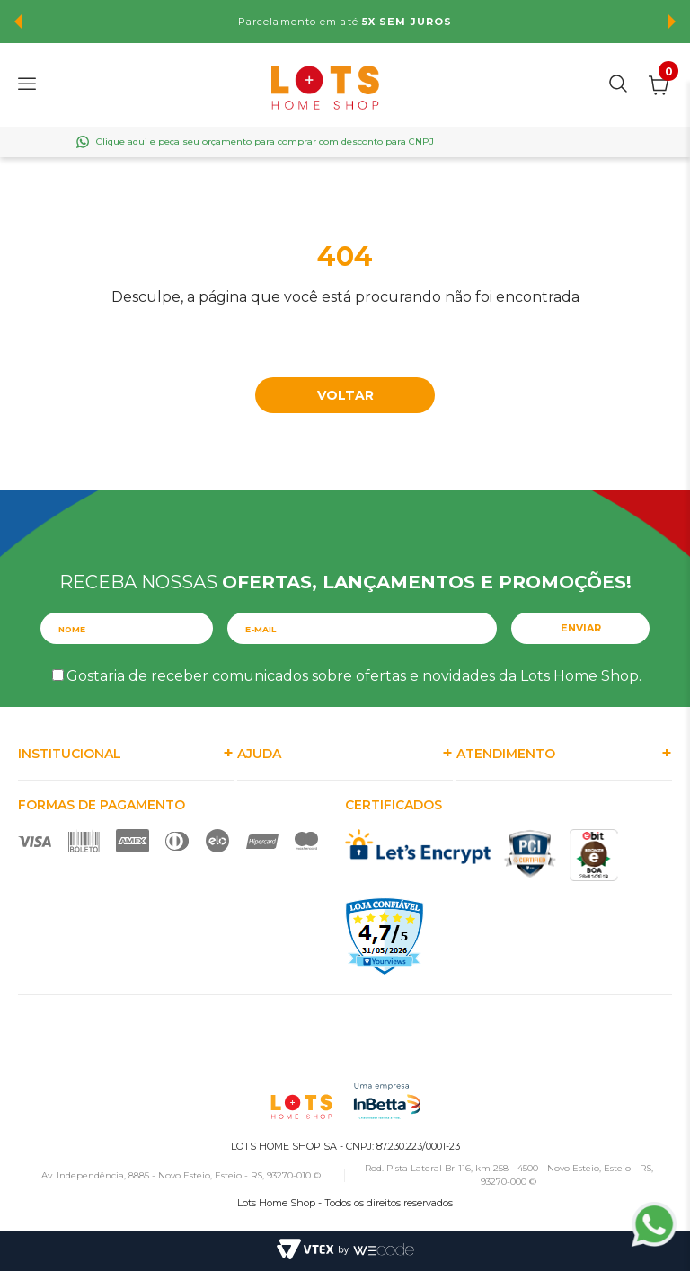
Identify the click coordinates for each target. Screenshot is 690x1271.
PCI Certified (530, 853)
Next (672, 22)
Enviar (581, 628)
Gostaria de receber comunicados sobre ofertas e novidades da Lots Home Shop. (353, 675)
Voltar (345, 395)
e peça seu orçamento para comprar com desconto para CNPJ (265, 141)
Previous (18, 22)
